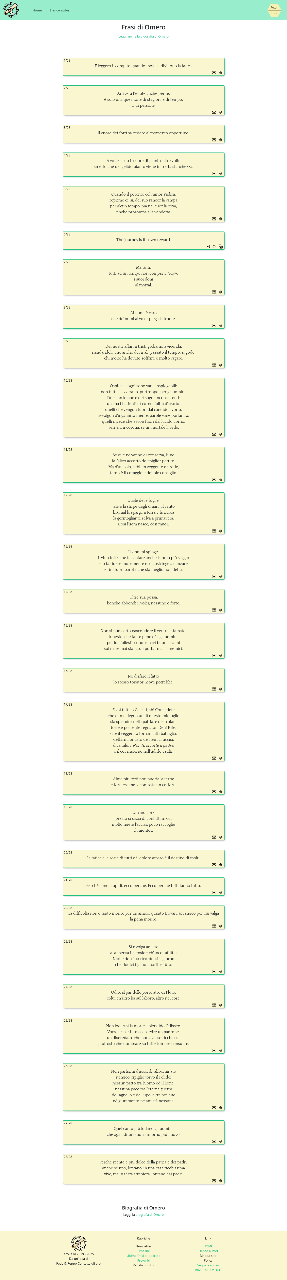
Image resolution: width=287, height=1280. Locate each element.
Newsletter (143, 1246)
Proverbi (143, 1260)
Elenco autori (60, 10)
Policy (208, 1260)
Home (37, 10)
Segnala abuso (208, 1265)
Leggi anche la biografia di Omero (143, 36)
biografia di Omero (150, 1214)
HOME (208, 1246)
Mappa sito (208, 1256)
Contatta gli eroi (90, 1263)
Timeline (143, 1251)
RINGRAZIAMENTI (208, 1270)
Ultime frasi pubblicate (143, 1256)
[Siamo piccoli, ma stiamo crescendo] (274, 10)
